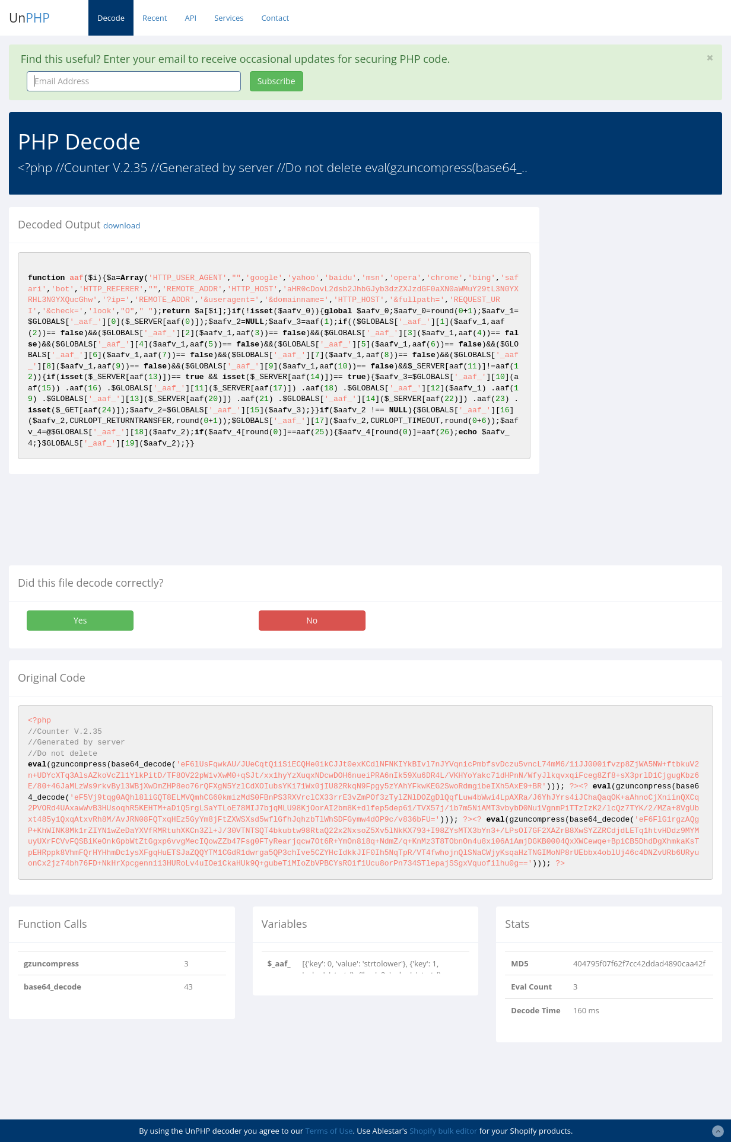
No (311, 620)
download (121, 225)
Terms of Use (329, 1130)
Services (228, 17)
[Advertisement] (644, 385)
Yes (80, 620)
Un (29, 17)
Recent (154, 17)
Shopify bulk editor (443, 1130)
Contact (275, 17)
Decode (111, 17)
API (190, 17)
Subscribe (276, 81)
